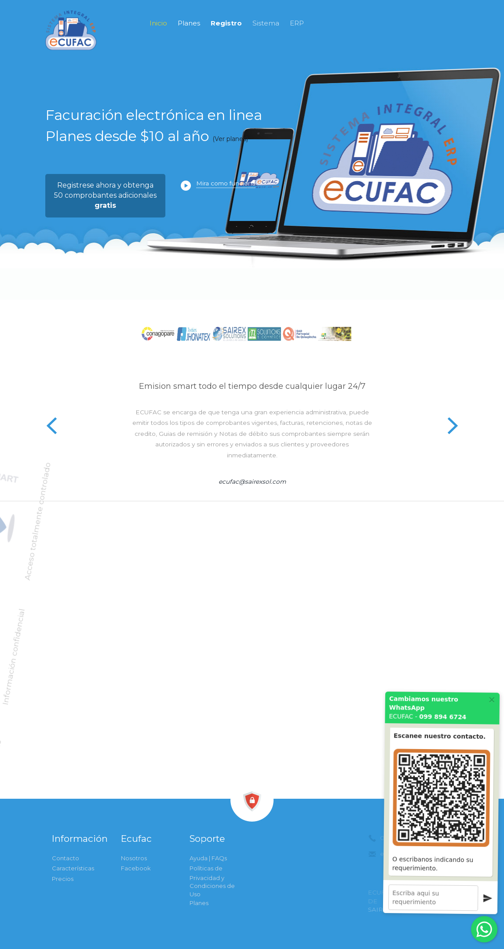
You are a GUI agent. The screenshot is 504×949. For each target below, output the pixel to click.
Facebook (136, 868)
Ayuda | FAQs (208, 858)
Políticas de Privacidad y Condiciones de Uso (212, 881)
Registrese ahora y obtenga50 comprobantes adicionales (105, 195)
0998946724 (415, 64)
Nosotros (134, 858)
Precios (62, 878)
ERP (297, 23)
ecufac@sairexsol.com (252, 481)
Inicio (158, 23)
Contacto (65, 858)
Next (452, 425)
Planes (189, 23)
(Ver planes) (230, 139)
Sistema (265, 23)
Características (73, 868)
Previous (51, 425)
